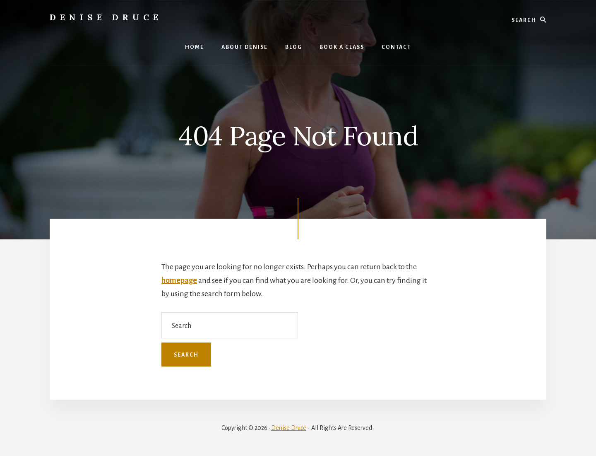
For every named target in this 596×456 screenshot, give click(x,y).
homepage (179, 280)
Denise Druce (106, 17)
